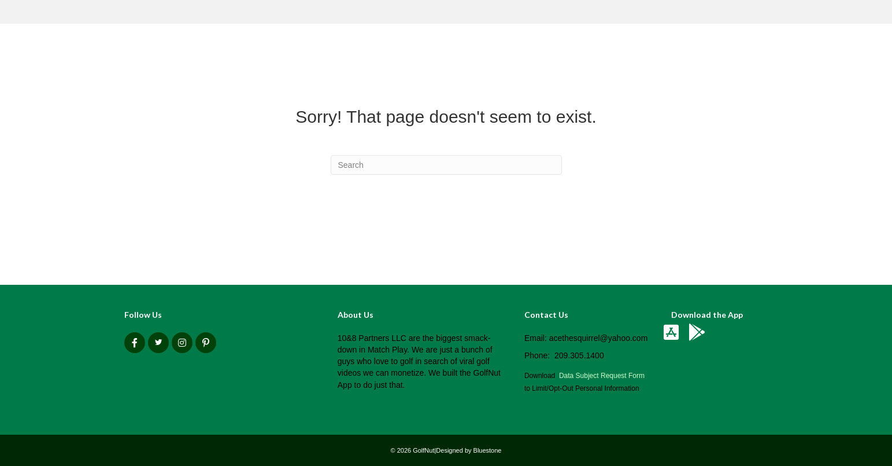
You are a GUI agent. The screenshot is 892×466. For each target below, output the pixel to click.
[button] (134, 342)
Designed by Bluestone (468, 450)
